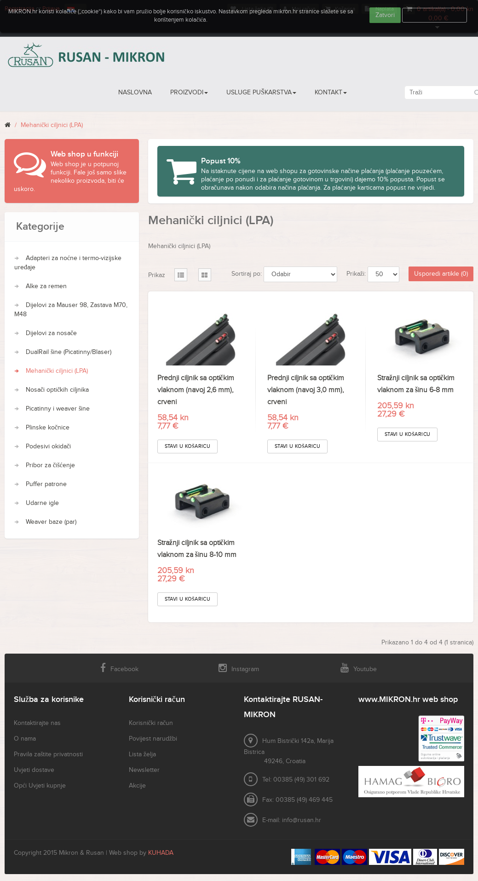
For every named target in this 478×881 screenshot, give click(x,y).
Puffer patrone (46, 484)
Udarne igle (42, 503)
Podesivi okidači (48, 446)
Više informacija (434, 15)
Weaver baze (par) (51, 522)
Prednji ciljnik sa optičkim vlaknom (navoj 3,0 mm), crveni (305, 390)
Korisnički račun (151, 723)
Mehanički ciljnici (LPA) (52, 125)
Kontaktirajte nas (37, 723)
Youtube (358, 668)
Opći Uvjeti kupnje (40, 785)
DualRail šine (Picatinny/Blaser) (68, 352)
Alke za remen (46, 286)
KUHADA (160, 853)
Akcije (137, 785)
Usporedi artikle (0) (441, 274)
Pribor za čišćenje (50, 465)
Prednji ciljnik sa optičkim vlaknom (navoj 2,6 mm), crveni (195, 390)
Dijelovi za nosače (51, 333)
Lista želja (142, 754)
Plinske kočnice (47, 427)
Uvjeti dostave (34, 770)
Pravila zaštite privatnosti (48, 754)
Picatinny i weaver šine (58, 408)
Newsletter (144, 770)
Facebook (119, 668)
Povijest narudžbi (153, 738)
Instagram (239, 668)
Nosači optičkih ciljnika (57, 390)
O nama (25, 738)
